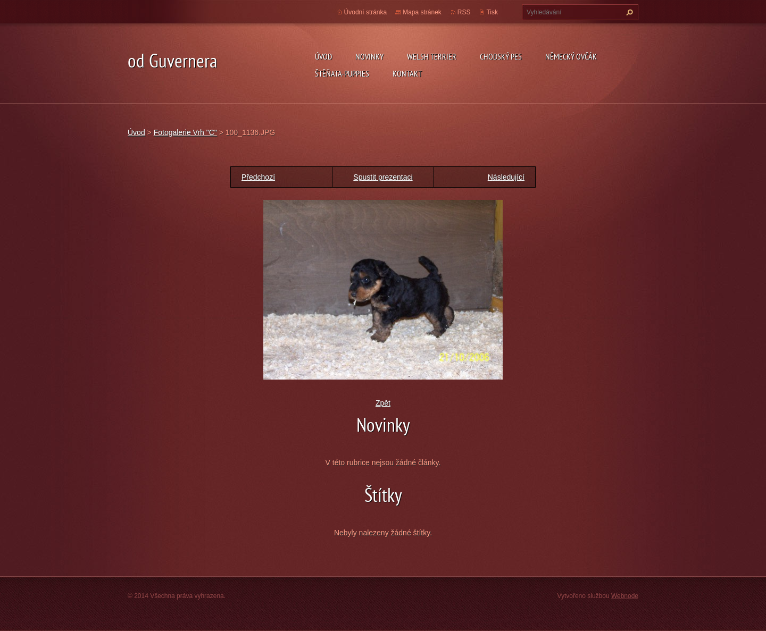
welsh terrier (431, 56)
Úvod (323, 56)
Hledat (628, 12)
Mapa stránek (422, 12)
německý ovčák (571, 56)
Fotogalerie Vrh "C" (185, 132)
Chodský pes (501, 56)
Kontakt (407, 73)
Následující (506, 177)
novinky (369, 56)
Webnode (624, 596)
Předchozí (258, 177)
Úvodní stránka (365, 12)
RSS (464, 12)
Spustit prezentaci (382, 177)
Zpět (383, 403)
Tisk (492, 12)
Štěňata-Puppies (342, 73)
